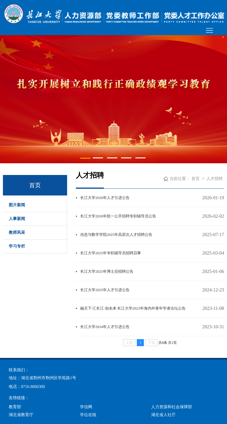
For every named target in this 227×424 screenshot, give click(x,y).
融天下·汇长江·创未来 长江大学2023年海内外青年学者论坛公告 (133, 308)
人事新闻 (17, 219)
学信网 (86, 407)
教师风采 (17, 232)
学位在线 (88, 415)
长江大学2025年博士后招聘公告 (106, 271)
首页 (195, 178)
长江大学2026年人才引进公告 (105, 197)
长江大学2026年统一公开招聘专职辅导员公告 (118, 216)
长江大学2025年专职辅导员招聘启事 (110, 253)
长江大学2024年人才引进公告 (105, 327)
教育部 (15, 407)
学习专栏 (17, 246)
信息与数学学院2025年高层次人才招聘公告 (116, 234)
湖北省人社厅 (163, 415)
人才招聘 (214, 178)
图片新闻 (17, 205)
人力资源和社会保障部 (171, 407)
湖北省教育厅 (21, 415)
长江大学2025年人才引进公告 (105, 290)
